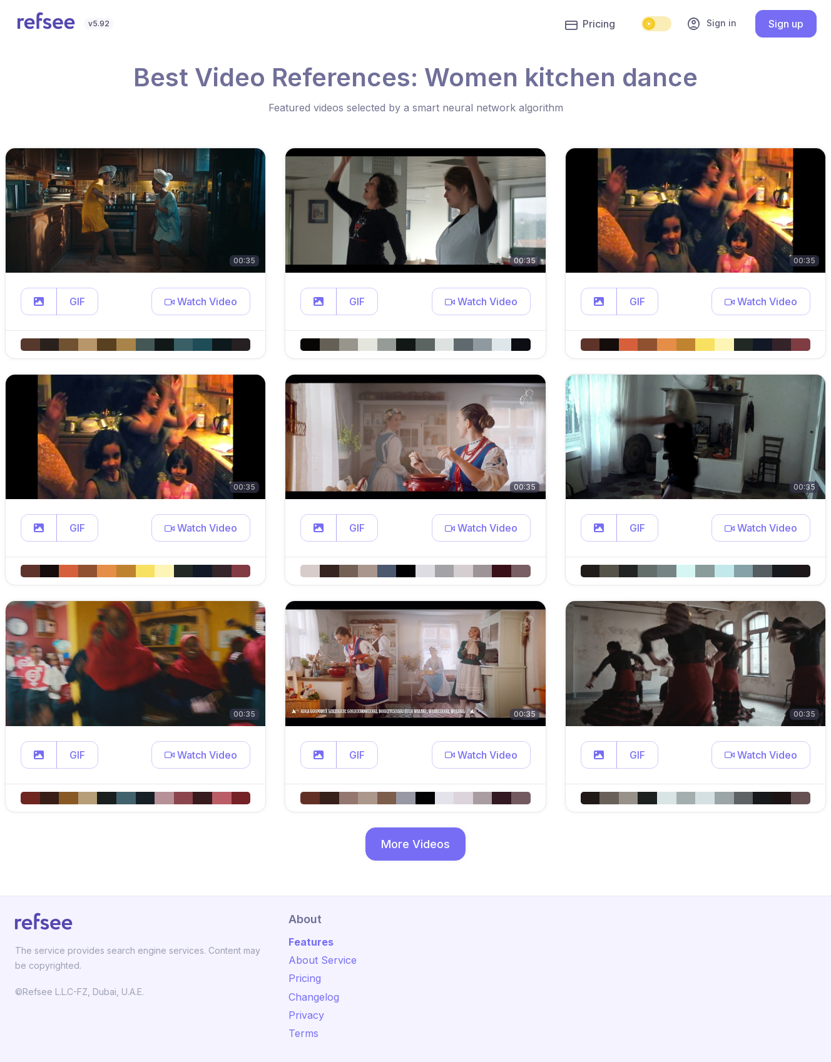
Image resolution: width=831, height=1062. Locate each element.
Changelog (313, 997)
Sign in (711, 23)
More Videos (415, 844)
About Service (322, 960)
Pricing (590, 24)
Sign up (785, 24)
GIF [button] (77, 301)
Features (311, 942)
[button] (39, 301)
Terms (303, 1033)
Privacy (306, 1015)
